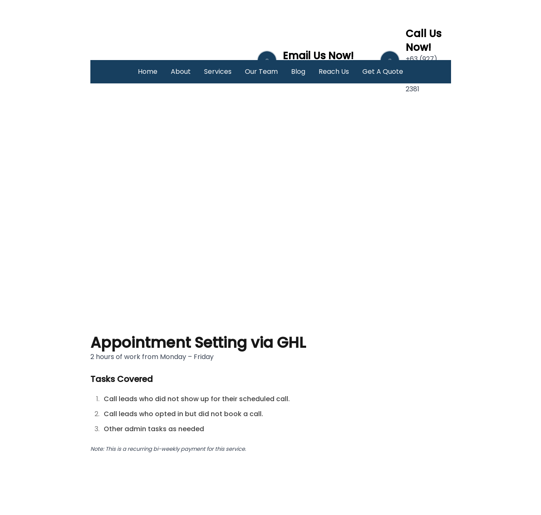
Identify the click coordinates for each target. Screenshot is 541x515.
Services (218, 71)
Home (147, 71)
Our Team (261, 71)
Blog (298, 71)
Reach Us (334, 71)
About (181, 71)
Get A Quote (382, 71)
